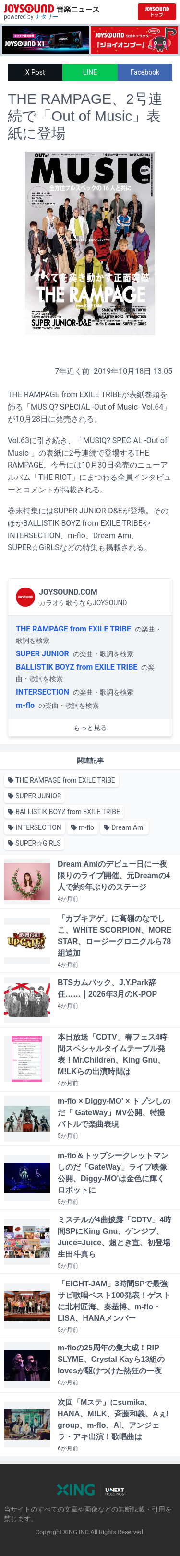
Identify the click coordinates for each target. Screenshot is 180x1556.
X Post (35, 72)
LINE (90, 72)
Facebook (144, 72)
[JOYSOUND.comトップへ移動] (157, 11)
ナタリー (46, 16)
